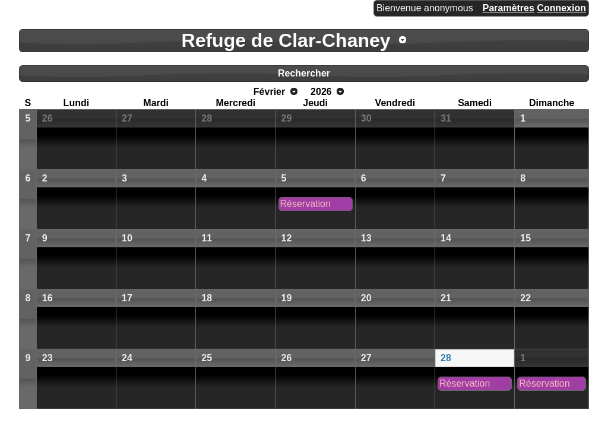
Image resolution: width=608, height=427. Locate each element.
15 (525, 238)
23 (47, 358)
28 (206, 118)
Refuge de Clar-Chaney (286, 40)
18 (206, 298)
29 (286, 118)
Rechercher (304, 73)
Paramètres (508, 8)
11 (206, 238)
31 (446, 118)
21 (446, 298)
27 (127, 118)
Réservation (305, 204)
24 (127, 358)
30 (366, 118)
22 (525, 298)
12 (286, 238)
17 (127, 298)
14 (446, 238)
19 (286, 298)
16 (47, 298)
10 (127, 238)
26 (47, 118)
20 (366, 298)
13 (366, 238)
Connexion (561, 8)
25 (206, 358)
